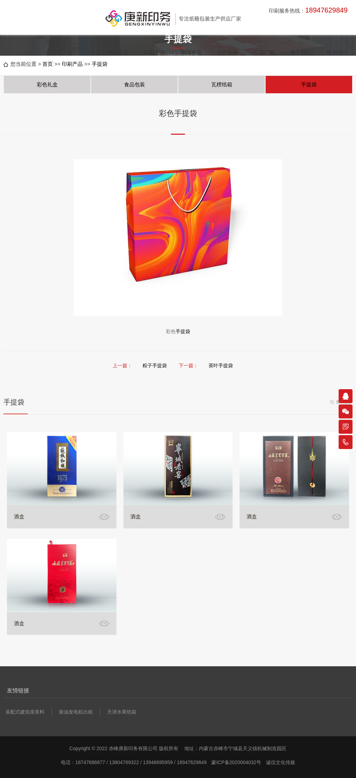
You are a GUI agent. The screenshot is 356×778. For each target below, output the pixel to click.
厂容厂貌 (264, 52)
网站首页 (118, 52)
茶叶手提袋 (221, 365)
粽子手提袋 (155, 365)
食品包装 (134, 84)
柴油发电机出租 (76, 712)
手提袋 (99, 64)
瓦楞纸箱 (221, 84)
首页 (47, 64)
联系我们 (337, 52)
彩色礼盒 (47, 84)
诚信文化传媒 (280, 762)
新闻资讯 (191, 52)
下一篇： (188, 365)
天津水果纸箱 (121, 712)
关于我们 (300, 52)
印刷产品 (154, 52)
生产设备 (227, 52)
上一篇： (122, 365)
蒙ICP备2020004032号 (236, 762)
